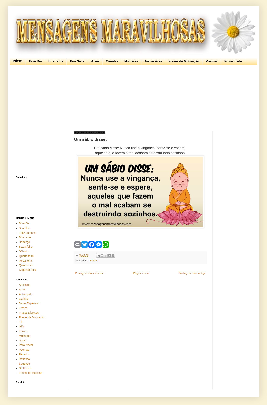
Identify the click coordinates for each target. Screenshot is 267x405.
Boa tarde (25, 237)
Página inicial (141, 273)
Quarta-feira (26, 256)
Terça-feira (25, 260)
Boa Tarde (55, 61)
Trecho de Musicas (30, 372)
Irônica (23, 331)
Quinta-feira (26, 265)
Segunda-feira (27, 269)
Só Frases (25, 368)
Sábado (23, 251)
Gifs (21, 326)
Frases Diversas (29, 312)
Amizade (24, 284)
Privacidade (233, 61)
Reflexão (24, 359)
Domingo (24, 242)
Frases (94, 260)
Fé (20, 321)
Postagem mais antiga (192, 273)
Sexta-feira (25, 246)
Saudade (24, 363)
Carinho (112, 61)
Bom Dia (35, 61)
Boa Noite (77, 61)
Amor (95, 61)
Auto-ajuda (25, 294)
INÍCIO (17, 61)
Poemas (211, 61)
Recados (24, 354)
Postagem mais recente (89, 273)
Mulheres (131, 61)
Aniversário (153, 61)
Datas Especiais (29, 303)
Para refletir (26, 345)
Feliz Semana (27, 232)
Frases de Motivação (183, 61)
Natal (22, 340)
